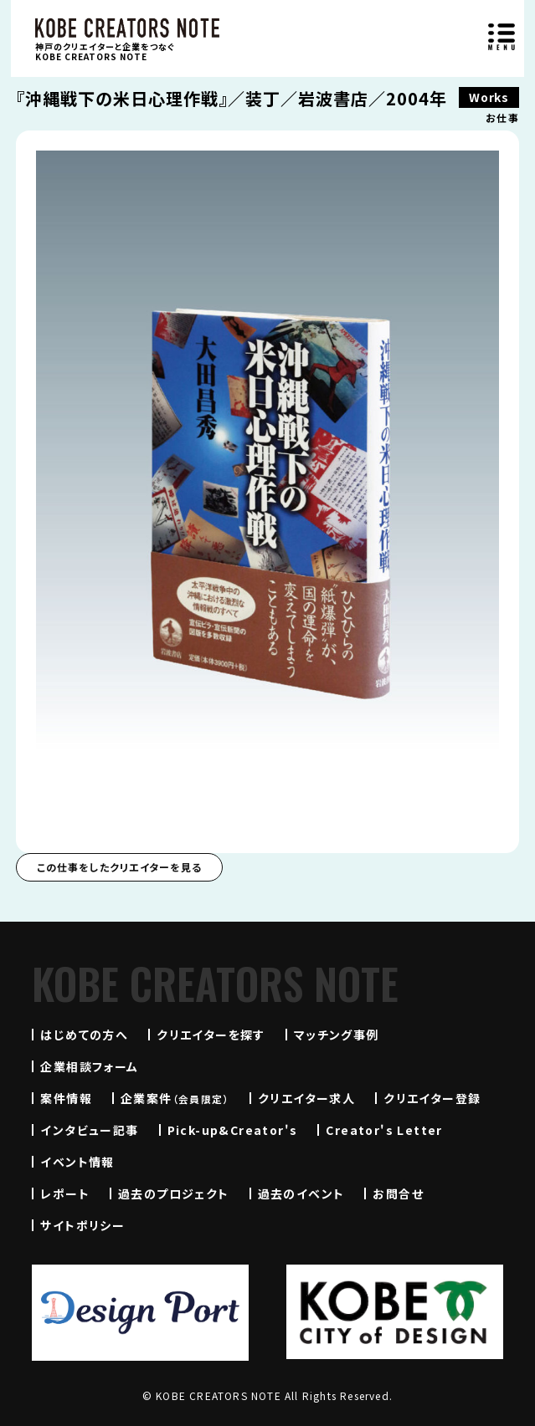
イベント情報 (77, 1161)
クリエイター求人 (306, 1098)
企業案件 (175, 1098)
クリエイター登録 (432, 1098)
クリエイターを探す (211, 1034)
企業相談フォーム (89, 1066)
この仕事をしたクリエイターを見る (119, 867)
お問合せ (398, 1193)
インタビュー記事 (89, 1130)
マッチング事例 (336, 1034)
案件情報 (66, 1098)
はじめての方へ (84, 1034)
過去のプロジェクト (173, 1193)
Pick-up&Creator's (232, 1130)
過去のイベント (301, 1193)
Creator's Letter (384, 1130)
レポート (65, 1193)
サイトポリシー (82, 1225)
